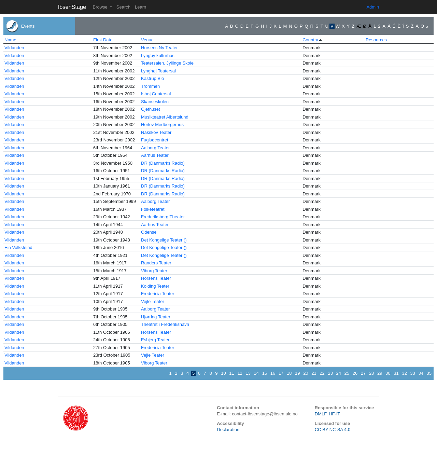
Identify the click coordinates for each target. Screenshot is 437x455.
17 (281, 373)
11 (231, 373)
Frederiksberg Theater (163, 216)
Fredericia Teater (157, 293)
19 (297, 373)
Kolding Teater (155, 286)
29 (379, 373)
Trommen (150, 86)
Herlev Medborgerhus (162, 124)
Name (10, 39)
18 (289, 373)
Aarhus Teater (155, 155)
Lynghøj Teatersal (158, 70)
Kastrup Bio (152, 78)
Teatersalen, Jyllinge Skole (167, 63)
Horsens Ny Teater (159, 47)
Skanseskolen (155, 101)
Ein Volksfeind (18, 247)
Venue (147, 39)
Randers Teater (156, 262)
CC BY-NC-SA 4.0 (332, 429)
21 (313, 373)
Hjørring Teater (155, 316)
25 (346, 373)
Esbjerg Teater (155, 339)
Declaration (228, 429)
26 (355, 373)
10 (223, 373)
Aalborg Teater (155, 147)
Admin (372, 7)
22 (322, 373)
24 (338, 373)
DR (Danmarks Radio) (163, 163)
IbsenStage (72, 7)
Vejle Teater (152, 301)
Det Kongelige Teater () (163, 240)
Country (310, 39)
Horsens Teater (156, 278)
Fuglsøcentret (154, 139)
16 (272, 373)
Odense (149, 232)
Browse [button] (101, 7)
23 (330, 373)
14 (256, 373)
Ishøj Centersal (156, 93)
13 (247, 373)
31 (396, 373)
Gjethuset (150, 109)
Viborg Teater (154, 270)
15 (264, 373)
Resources (376, 39)
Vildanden (14, 47)
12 (239, 373)
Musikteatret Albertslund (164, 117)
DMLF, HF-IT (327, 413)
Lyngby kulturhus (157, 55)
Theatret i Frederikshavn (165, 324)
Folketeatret (153, 209)
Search (123, 7)
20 (305, 373)
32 (404, 373)
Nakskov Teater (156, 132)
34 (420, 373)
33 (412, 373)
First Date (102, 39)
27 (363, 373)
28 (371, 373)
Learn (140, 7)
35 (429, 373)
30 (387, 373)
